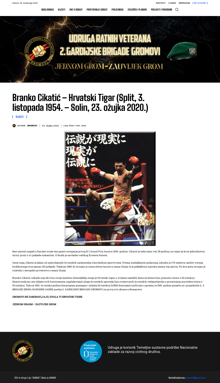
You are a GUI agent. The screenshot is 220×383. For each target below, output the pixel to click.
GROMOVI (32, 125)
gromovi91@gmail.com (195, 377)
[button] (176, 9)
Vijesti (20, 116)
